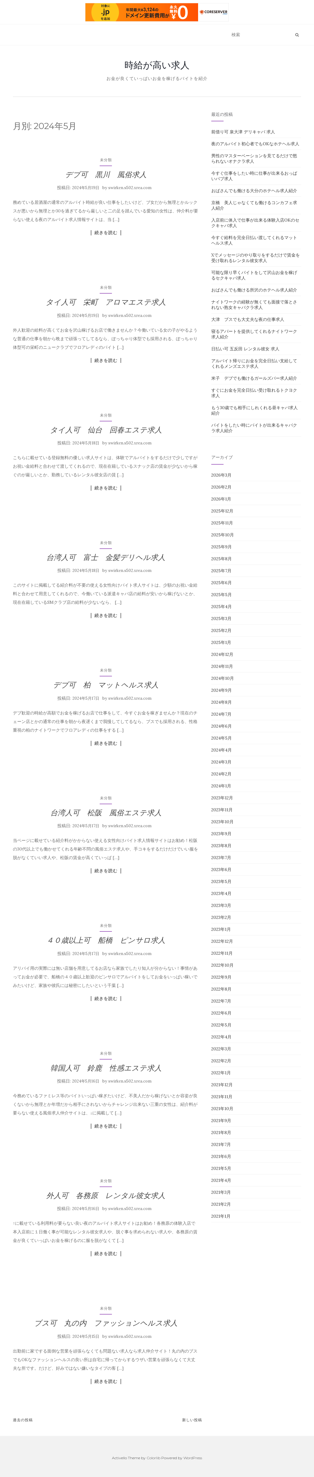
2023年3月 (221, 905)
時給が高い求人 (157, 65)
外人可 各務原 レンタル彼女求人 (105, 1195)
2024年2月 (221, 774)
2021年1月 (221, 1216)
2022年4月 (221, 1037)
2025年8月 (221, 558)
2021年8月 (221, 1132)
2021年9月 (221, 1120)
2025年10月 (222, 535)
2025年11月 (222, 523)
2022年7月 (221, 1001)
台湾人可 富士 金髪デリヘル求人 (105, 557)
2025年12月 (222, 511)
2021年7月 (221, 1144)
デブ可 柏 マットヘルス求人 (106, 685)
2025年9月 (221, 547)
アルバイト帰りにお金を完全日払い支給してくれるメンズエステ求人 (254, 363)
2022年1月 (221, 1072)
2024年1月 (221, 786)
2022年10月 (222, 965)
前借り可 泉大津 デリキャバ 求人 (243, 132)
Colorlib (153, 1458)
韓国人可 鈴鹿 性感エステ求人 (106, 1068)
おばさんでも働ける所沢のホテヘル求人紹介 (254, 290)
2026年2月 (221, 487)
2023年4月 (221, 893)
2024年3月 (221, 762)
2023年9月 (221, 833)
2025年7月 (221, 570)
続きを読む (105, 232)
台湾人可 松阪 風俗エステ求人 (106, 812)
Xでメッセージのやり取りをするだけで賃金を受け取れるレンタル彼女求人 (255, 257)
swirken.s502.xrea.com (129, 187)
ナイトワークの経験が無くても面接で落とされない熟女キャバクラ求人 (254, 304)
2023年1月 (221, 929)
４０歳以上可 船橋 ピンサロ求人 (105, 940)
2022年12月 (222, 941)
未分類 (106, 160)
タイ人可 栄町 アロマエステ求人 (106, 302)
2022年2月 (221, 1061)
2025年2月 (221, 630)
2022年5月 (221, 1025)
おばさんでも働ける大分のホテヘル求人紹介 (254, 190)
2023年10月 (222, 821)
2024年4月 (221, 750)
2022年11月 (222, 953)
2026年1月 (221, 499)
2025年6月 (221, 582)
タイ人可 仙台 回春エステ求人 (106, 430)
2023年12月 (222, 798)
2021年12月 (222, 1084)
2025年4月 (221, 606)
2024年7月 (221, 714)
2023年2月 (221, 917)
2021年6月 (221, 1156)
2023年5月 (221, 881)
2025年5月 (221, 594)
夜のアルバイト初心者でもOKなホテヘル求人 (255, 144)
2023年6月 (221, 869)
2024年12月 (222, 654)
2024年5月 (221, 738)
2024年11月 (222, 666)
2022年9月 (221, 977)
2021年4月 (221, 1180)
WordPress (192, 1458)
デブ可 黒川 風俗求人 (106, 174)
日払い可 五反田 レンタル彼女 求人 (245, 349)
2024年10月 (222, 678)
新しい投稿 (192, 1420)
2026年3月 (221, 475)
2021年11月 (221, 1096)
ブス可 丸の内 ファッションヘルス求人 (106, 1323)
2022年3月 (221, 1049)
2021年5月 (221, 1168)
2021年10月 (222, 1108)
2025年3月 (221, 618)
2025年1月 (221, 642)
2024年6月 (221, 726)
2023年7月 (221, 857)
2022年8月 (221, 989)
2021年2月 (221, 1204)
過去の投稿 (23, 1420)
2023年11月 (222, 810)
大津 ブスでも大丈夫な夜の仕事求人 (247, 319)
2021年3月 (221, 1192)
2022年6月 (221, 1013)
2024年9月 (221, 690)
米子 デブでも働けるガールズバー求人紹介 (254, 378)
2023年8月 (221, 845)
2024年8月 (221, 702)
